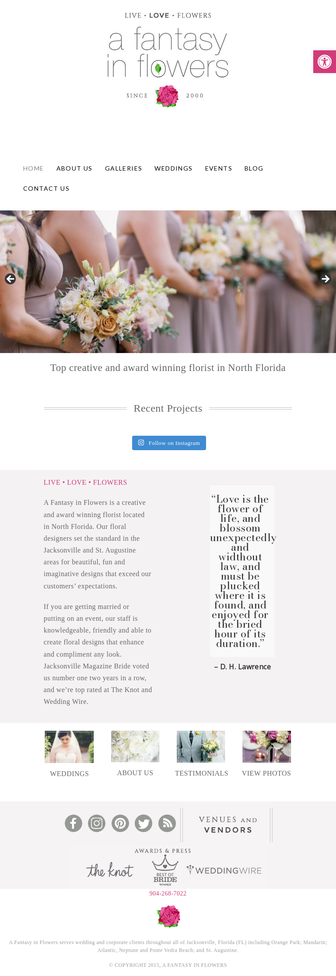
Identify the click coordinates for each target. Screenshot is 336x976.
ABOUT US (135, 773)
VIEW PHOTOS (266, 773)
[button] (324, 61)
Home (33, 168)
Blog (254, 168)
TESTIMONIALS (201, 773)
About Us (74, 168)
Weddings (173, 168)
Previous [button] (11, 279)
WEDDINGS (69, 773)
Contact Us (46, 188)
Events (218, 168)
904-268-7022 (167, 893)
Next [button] (325, 279)
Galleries (124, 168)
